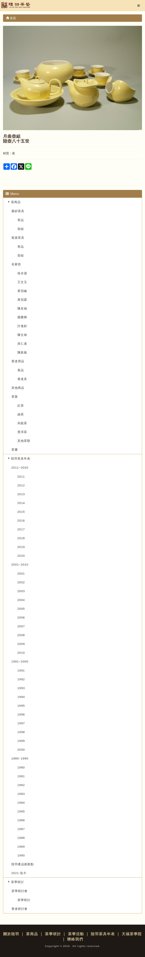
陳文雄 (22, 334)
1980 (21, 767)
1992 (21, 679)
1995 (21, 705)
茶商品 (16, 202)
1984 (21, 802)
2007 (21, 626)
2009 (21, 644)
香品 (20, 370)
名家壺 (16, 264)
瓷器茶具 (17, 237)
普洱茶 (22, 432)
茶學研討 (17, 882)
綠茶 (20, 414)
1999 (21, 740)
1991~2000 (19, 661)
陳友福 (22, 308)
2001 (21, 573)
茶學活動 (76, 934)
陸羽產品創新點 (22, 864)
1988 (21, 837)
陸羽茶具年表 (20, 458)
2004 (21, 600)
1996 (21, 714)
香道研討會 (19, 908)
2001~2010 (19, 564)
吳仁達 (22, 343)
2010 (21, 652)
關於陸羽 (11, 934)
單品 (20, 220)
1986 (21, 820)
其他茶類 (23, 440)
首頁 (11, 18)
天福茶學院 (132, 934)
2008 (21, 635)
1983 (21, 793)
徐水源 (22, 273)
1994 (21, 697)
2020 (21, 555)
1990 (21, 855)
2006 (21, 617)
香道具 (22, 379)
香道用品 (17, 361)
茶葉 (14, 396)
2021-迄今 (18, 873)
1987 (21, 829)
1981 (21, 776)
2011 (21, 476)
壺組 (20, 229)
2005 (21, 608)
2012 (21, 485)
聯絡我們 (75, 939)
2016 (21, 520)
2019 (21, 547)
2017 (21, 529)
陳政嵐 (22, 352)
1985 (21, 811)
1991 (21, 670)
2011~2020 (19, 467)
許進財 (22, 326)
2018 (21, 538)
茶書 (14, 449)
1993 (21, 688)
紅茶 (20, 405)
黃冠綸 (22, 290)
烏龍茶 (22, 423)
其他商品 (17, 387)
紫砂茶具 (17, 211)
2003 (21, 591)
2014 (21, 503)
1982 (21, 785)
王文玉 (22, 282)
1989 (21, 846)
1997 (21, 723)
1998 (21, 732)
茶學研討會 (19, 891)
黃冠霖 (22, 299)
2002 (21, 582)
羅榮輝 (22, 317)
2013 (21, 494)
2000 (21, 749)
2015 (21, 511)
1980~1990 (19, 758)
